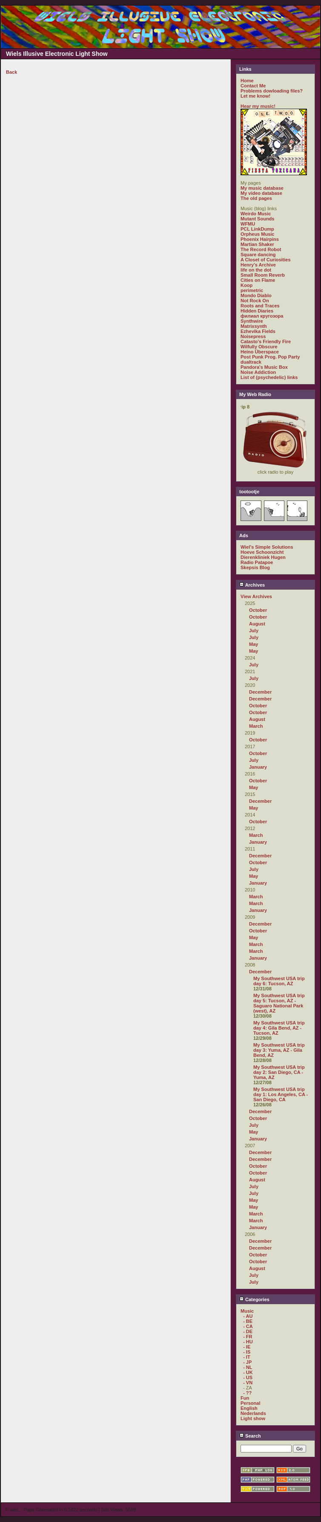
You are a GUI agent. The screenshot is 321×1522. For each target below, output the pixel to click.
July (253, 630)
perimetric (252, 290)
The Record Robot (261, 249)
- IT (246, 1357)
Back (11, 72)
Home (247, 80)
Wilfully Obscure (259, 346)
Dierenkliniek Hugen (263, 557)
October (258, 610)
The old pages (256, 198)
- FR (247, 1336)
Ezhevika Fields (258, 331)
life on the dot (256, 269)
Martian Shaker (257, 244)
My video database (261, 193)
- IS (246, 1351)
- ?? (247, 1392)
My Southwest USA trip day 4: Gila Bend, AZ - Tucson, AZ (279, 1028)
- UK (248, 1372)
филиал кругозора (262, 315)
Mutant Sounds (257, 218)
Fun (245, 1397)
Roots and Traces (260, 305)
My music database (262, 188)
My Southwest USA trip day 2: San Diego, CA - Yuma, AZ (279, 1072)
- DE (247, 1331)
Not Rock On (255, 300)
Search (250, 1435)
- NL (247, 1367)
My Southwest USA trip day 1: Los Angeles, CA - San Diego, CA (280, 1094)
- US (247, 1377)
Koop (246, 285)
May (253, 644)
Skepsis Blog (255, 567)
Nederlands (253, 1413)
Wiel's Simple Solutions (267, 547)
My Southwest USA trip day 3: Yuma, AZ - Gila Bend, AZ (279, 1050)
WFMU (248, 223)
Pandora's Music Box (264, 367)
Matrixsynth (254, 326)
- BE (247, 1321)
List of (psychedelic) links (269, 377)
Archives (252, 584)
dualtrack (251, 362)
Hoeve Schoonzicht (262, 552)
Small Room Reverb (263, 275)
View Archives (256, 596)
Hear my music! (258, 106)
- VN (247, 1382)
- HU (248, 1341)
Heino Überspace (260, 351)
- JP (247, 1362)
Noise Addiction (258, 372)
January (258, 767)
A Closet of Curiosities (266, 259)
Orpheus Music (257, 234)
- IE (246, 1346)
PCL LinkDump (257, 228)
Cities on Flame (258, 280)
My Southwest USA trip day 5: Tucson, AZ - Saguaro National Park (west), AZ (279, 1003)
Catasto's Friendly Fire (266, 341)
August (257, 623)
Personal (250, 1403)
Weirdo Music (256, 213)
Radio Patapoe (257, 562)
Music (247, 1311)
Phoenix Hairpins (260, 239)
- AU (247, 1316)
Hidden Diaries (257, 310)
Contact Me (253, 85)
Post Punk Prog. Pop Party (270, 356)
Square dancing (258, 254)
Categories (254, 1299)
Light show (253, 1418)
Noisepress (253, 336)
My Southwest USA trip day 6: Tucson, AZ (279, 981)
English (249, 1408)
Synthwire (252, 321)
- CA (248, 1326)
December (260, 691)
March (256, 726)
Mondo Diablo (256, 295)
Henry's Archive (258, 264)
